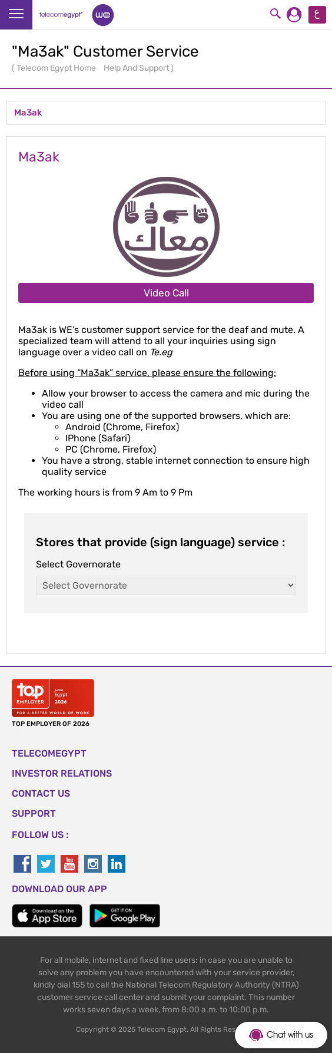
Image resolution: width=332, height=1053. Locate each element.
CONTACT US (41, 793)
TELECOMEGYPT (49, 753)
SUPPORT (34, 813)
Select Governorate (78, 564)
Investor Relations (62, 773)
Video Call (166, 293)
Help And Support (137, 68)
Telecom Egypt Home (57, 68)
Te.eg (161, 352)
